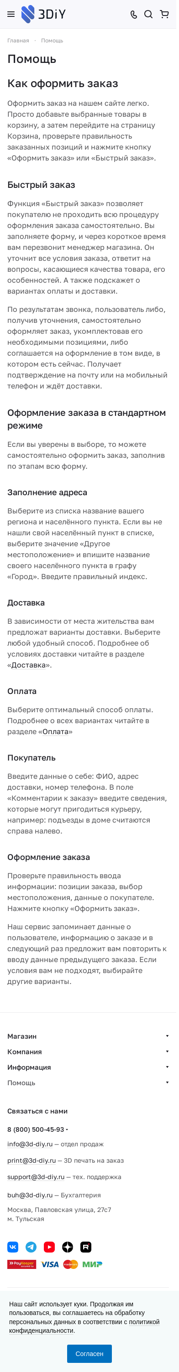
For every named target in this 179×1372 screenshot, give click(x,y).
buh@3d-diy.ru (30, 1195)
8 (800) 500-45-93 (35, 1129)
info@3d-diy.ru (30, 1144)
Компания (24, 1051)
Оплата (55, 731)
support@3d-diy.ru (35, 1176)
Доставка (28, 664)
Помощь (21, 1082)
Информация (29, 1067)
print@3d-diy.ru (31, 1160)
